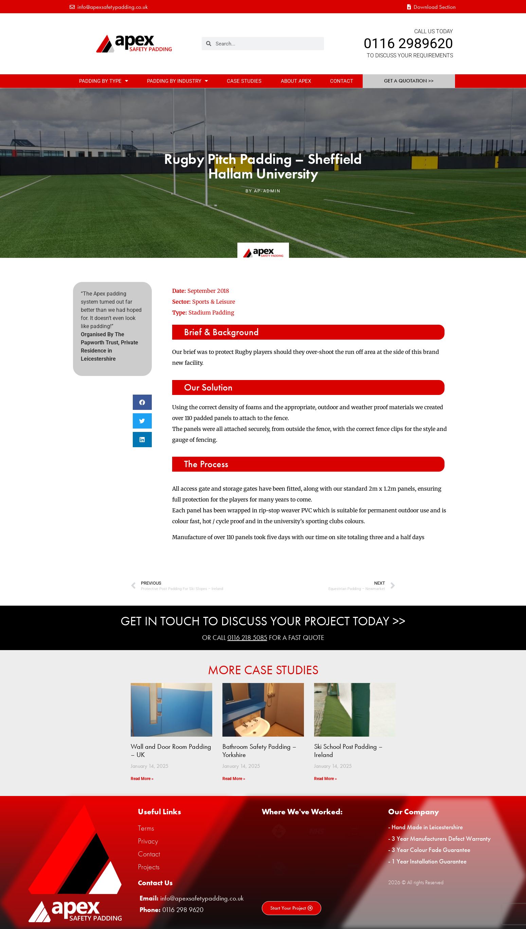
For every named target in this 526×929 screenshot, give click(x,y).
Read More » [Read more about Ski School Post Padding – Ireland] (325, 778)
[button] (142, 402)
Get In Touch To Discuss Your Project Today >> (263, 621)
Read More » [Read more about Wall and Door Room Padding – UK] (142, 778)
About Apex (296, 81)
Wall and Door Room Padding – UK (171, 750)
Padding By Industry (177, 81)
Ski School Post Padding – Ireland (348, 750)
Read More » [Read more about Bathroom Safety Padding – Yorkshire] (233, 778)
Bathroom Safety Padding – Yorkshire (259, 750)
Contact (341, 81)
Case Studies (244, 81)
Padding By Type (103, 81)
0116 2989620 (408, 43)
